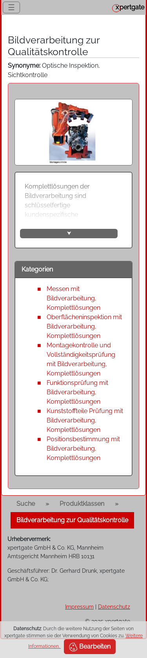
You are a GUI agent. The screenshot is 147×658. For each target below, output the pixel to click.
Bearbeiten (90, 647)
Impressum (79, 606)
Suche (25, 503)
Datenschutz (114, 606)
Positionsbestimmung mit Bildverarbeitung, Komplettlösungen (83, 448)
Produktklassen (82, 503)
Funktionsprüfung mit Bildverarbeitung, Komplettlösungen (77, 392)
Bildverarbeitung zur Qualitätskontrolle (72, 520)
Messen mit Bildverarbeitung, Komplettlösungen (73, 298)
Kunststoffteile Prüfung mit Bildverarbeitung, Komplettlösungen (85, 420)
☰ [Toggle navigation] (11, 7)
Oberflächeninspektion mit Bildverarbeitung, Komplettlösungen (84, 326)
